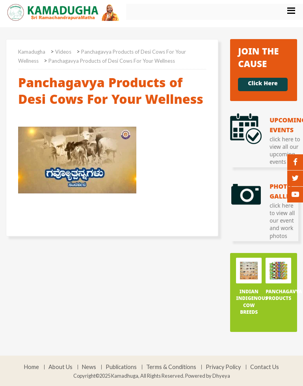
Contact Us (264, 367)
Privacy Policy (223, 367)
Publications (121, 367)
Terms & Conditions (171, 367)
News (89, 367)
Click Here (262, 84)
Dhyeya (221, 376)
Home (31, 367)
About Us (60, 367)
